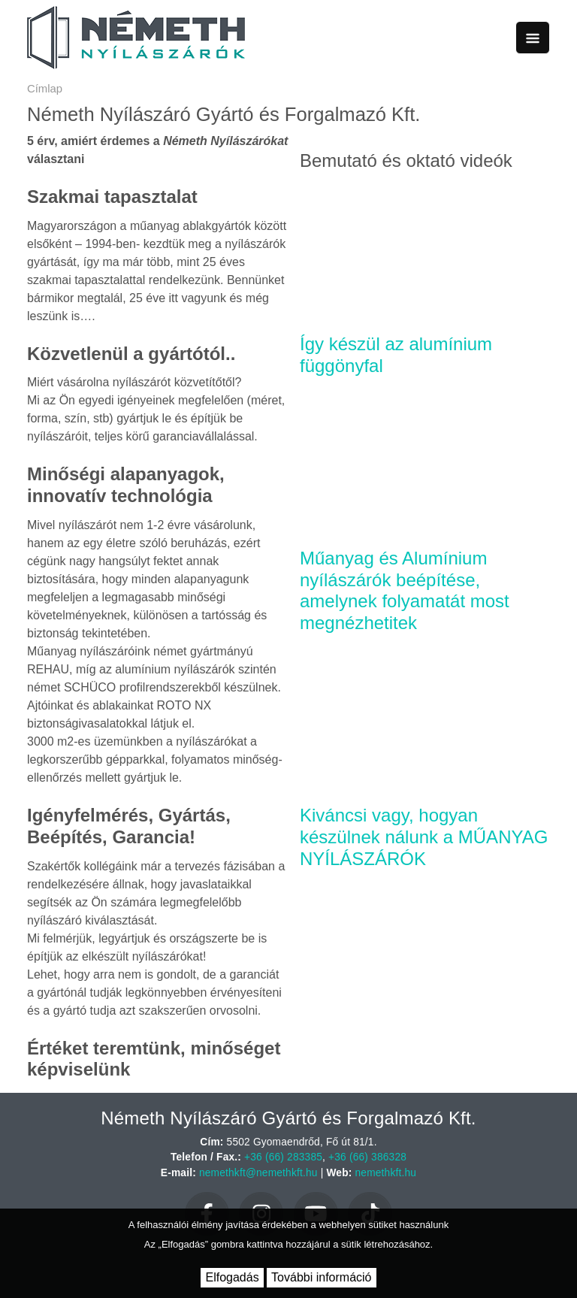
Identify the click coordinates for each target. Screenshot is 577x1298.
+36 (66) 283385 (283, 1157)
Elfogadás (231, 1277)
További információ (321, 1277)
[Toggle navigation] (532, 37)
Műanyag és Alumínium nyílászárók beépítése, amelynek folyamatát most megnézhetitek (404, 590)
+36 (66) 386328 (367, 1157)
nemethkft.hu (386, 1172)
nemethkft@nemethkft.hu (258, 1172)
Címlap (44, 89)
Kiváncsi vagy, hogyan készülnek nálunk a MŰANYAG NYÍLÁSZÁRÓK (424, 837)
